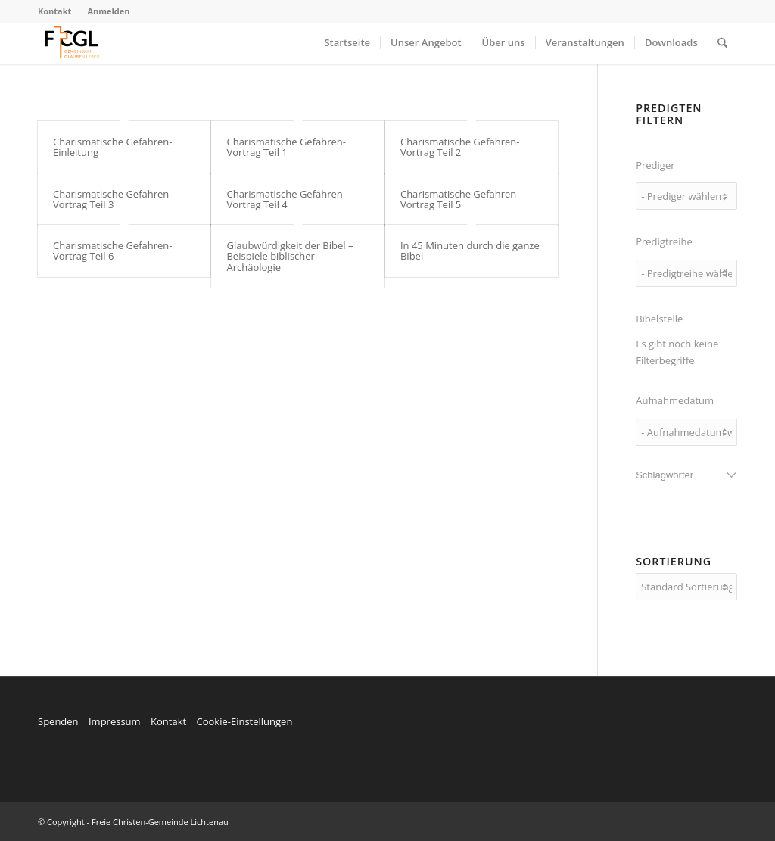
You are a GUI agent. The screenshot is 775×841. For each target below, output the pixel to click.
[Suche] (722, 43)
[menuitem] (58, 11)
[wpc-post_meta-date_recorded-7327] (686, 432)
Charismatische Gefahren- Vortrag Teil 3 (113, 199)
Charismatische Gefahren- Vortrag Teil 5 (460, 199)
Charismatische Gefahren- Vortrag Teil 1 (286, 147)
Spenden (58, 721)
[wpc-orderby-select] (686, 586)
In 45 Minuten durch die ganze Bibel (470, 250)
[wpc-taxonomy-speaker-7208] (686, 196)
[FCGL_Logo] (72, 43)
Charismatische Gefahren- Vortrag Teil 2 (460, 147)
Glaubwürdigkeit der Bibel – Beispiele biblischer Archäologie (289, 256)
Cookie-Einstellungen (244, 721)
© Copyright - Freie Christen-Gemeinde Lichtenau (133, 821)
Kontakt (54, 11)
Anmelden (108, 11)
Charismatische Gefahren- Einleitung (113, 147)
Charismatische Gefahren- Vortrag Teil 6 (113, 250)
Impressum (115, 721)
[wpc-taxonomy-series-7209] (686, 273)
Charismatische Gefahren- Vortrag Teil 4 (286, 199)
